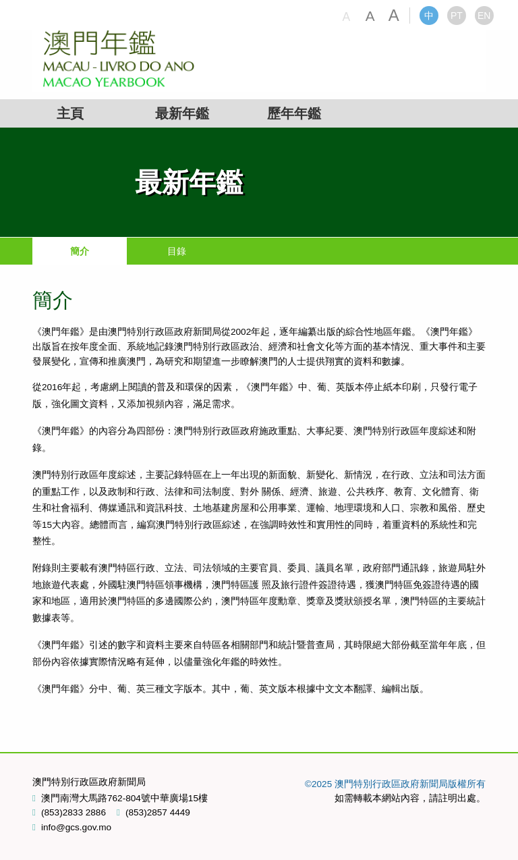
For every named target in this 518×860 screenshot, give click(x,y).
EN (484, 15)
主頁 (70, 113)
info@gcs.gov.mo (76, 827)
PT (457, 15)
